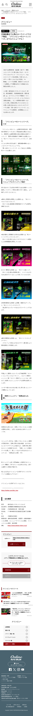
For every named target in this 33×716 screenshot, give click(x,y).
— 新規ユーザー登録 (22, 677)
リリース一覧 (8, 640)
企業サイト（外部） (10, 644)
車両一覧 (7, 630)
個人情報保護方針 (10, 706)
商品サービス (15, 10)
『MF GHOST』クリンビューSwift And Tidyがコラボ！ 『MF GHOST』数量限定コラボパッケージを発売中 (18, 602)
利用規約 (19, 706)
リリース (7, 10)
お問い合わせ (16, 704)
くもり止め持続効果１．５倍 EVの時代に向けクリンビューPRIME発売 (21, 593)
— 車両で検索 (4, 679)
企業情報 (7, 627)
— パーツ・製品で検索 (6, 680)
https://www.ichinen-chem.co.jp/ (17, 525)
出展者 (25, 706)
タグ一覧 (9, 704)
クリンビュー (14, 596)
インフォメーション (10, 637)
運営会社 (24, 704)
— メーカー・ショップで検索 (8, 677)
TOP (2, 10)
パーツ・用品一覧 (9, 633)
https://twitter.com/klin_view (9, 490)
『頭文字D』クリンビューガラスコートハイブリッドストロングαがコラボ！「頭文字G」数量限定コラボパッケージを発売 (21, 611)
